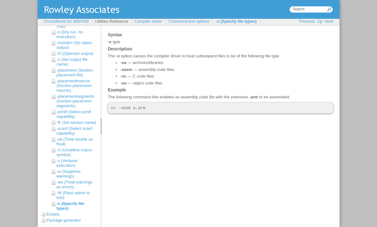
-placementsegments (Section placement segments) (76, 101)
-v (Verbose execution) (67, 163)
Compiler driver (148, 21)
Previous (307, 21)
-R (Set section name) (76, 122)
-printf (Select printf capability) (74, 114)
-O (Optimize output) (75, 53)
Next (329, 21)
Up (320, 21)
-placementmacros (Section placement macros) (74, 86)
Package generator (64, 220)
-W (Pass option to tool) (73, 195)
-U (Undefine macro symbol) (74, 152)
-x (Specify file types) (236, 21)
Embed (53, 214)
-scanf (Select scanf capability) (74, 131)
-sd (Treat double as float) (75, 141)
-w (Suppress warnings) (69, 173)
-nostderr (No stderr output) (74, 45)
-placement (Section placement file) (75, 72)
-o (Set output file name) (72, 62)
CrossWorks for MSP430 (66, 21)
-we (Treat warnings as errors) (74, 184)
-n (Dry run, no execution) (70, 34)
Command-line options (189, 21)
